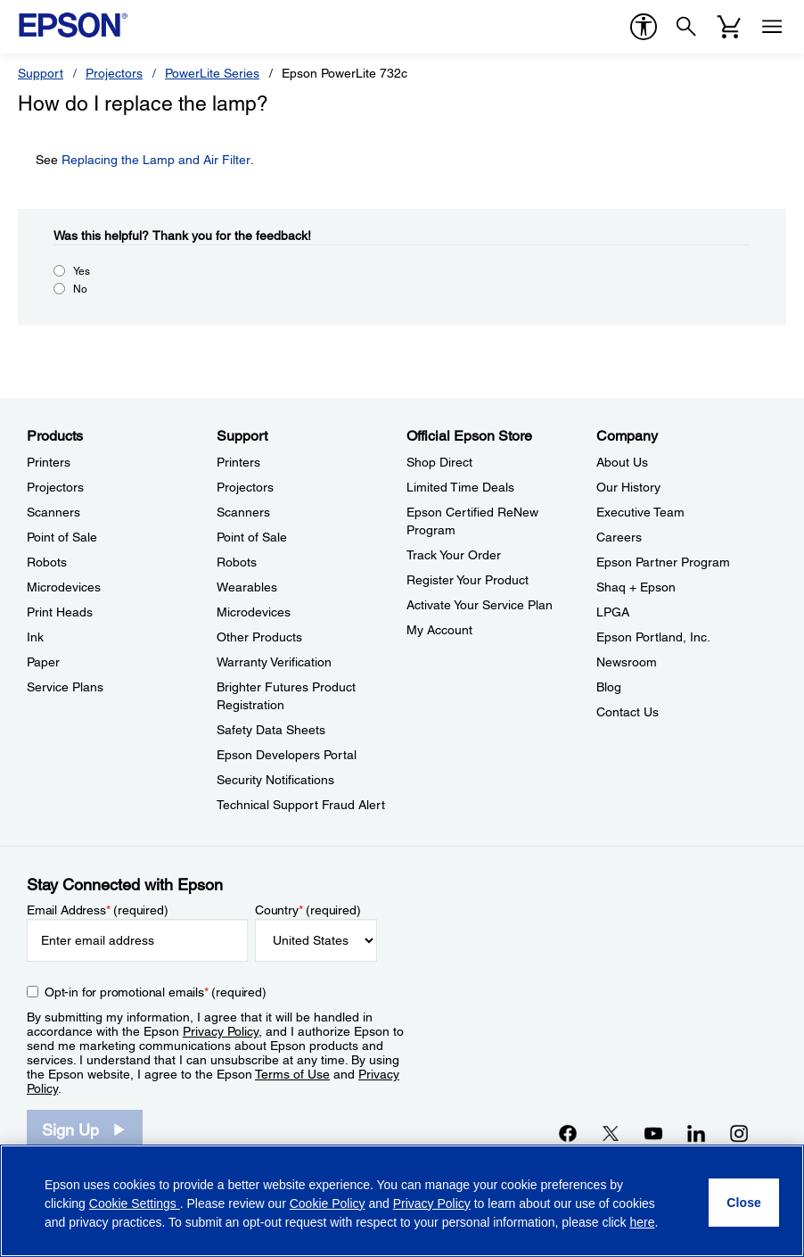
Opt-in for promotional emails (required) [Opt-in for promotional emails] (156, 992)
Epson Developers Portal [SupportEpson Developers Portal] (287, 755)
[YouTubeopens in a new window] (653, 1133)
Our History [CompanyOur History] (628, 487)
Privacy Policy (220, 1031)
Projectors (114, 73)
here (642, 1222)
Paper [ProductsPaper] (43, 662)
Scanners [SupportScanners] (243, 512)
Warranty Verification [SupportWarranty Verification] (274, 662)
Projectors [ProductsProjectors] (55, 487)
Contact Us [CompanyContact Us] (627, 712)
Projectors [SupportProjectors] (245, 487)
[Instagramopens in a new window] (739, 1133)
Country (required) (308, 910)
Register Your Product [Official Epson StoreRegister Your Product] (467, 580)
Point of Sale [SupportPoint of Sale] (252, 537)
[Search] (686, 26)
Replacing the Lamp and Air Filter (156, 160)
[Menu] (772, 26)
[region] (402, 1201)
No (80, 289)
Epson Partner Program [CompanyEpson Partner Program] (663, 562)
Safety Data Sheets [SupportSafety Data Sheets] (271, 730)
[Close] (744, 1202)
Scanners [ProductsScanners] (53, 512)
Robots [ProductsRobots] (47, 562)
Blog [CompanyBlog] (608, 687)
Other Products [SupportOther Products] (259, 637)
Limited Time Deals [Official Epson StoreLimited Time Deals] (460, 487)
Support (40, 73)
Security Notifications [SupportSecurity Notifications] (275, 780)
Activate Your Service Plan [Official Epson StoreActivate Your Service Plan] (479, 605)
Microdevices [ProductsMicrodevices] (64, 587)
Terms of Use (292, 1074)
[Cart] (729, 26)
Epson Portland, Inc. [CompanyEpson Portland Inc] (653, 637)
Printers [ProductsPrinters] (48, 462)
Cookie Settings (134, 1203)
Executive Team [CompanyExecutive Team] (640, 512)
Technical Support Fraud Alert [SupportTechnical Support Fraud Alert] (301, 805)
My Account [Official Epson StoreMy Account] (439, 630)
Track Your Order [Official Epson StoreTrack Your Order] (453, 555)
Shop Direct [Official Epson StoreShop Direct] (439, 462)
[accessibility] (643, 26)
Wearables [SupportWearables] (247, 587)
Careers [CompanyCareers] (619, 537)
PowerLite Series (212, 73)
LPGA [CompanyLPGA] (612, 612)
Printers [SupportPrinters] (238, 462)
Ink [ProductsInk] (35, 637)
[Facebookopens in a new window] (568, 1133)
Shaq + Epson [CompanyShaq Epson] (636, 587)
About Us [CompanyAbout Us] (622, 462)
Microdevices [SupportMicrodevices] (254, 612)
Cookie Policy (327, 1203)
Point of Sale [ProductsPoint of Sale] (62, 537)
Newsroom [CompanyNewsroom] (626, 662)
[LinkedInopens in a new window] (696, 1133)
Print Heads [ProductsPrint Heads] (60, 612)
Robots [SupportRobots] (237, 562)
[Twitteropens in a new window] (611, 1133)
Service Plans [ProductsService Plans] (65, 687)
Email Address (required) (97, 910)
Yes (81, 271)
